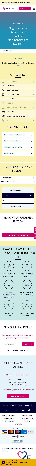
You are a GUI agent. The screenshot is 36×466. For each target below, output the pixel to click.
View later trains (18, 206)
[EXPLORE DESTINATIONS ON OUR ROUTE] (9, 289)
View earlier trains (17, 190)
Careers (26, 405)
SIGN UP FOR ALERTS (18, 396)
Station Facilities (9, 153)
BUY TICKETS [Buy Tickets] (24, 8)
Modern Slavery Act (8, 421)
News (20, 405)
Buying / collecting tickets (12, 141)
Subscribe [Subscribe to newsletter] (28, 344)
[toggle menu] (34, 9)
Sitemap (27, 421)
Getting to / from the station (13, 147)
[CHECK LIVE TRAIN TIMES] (27, 269)
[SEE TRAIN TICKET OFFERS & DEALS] (9, 269)
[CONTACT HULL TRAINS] (9, 308)
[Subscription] (12, 344)
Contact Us (13, 405)
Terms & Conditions (8, 415)
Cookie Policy (9, 418)
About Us (5, 405)
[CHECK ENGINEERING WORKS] (27, 308)
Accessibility (18, 424)
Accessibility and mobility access (14, 135)
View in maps (6, 50)
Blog (32, 405)
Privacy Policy (27, 415)
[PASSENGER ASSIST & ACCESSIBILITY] (27, 288)
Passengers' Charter (27, 418)
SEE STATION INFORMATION (18, 235)
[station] (18, 229)
